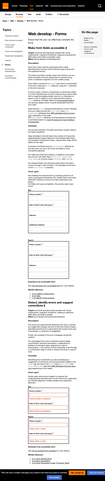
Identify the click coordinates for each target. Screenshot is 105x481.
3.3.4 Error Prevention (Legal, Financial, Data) (50, 463)
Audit (38, 14)
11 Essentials (63, 14)
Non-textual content (14, 40)
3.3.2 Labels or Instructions (43, 294)
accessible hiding (66, 100)
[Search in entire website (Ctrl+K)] (99, 6)
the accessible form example (44, 451)
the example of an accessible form (46, 286)
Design (8, 14)
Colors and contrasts (10, 46)
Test (30, 14)
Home (14, 6)
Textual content (11, 36)
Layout (8, 60)
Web (32, 6)
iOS (46, 6)
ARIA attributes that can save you (51, 114)
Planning (23, 6)
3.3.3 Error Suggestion (41, 461)
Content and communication (63, 6)
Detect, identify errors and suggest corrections (90, 50)
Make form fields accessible (88, 40)
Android (39, 6)
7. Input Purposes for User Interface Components (51, 121)
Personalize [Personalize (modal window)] (54, 477)
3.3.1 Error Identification (42, 459)
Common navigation (14, 51)
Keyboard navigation (14, 56)
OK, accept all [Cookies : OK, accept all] (77, 472)
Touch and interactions (10, 70)
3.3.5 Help (36, 296)
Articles (81, 6)
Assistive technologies (10, 77)
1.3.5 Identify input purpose (43, 298)
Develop (19, 14)
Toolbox (49, 14)
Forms (8, 65)
